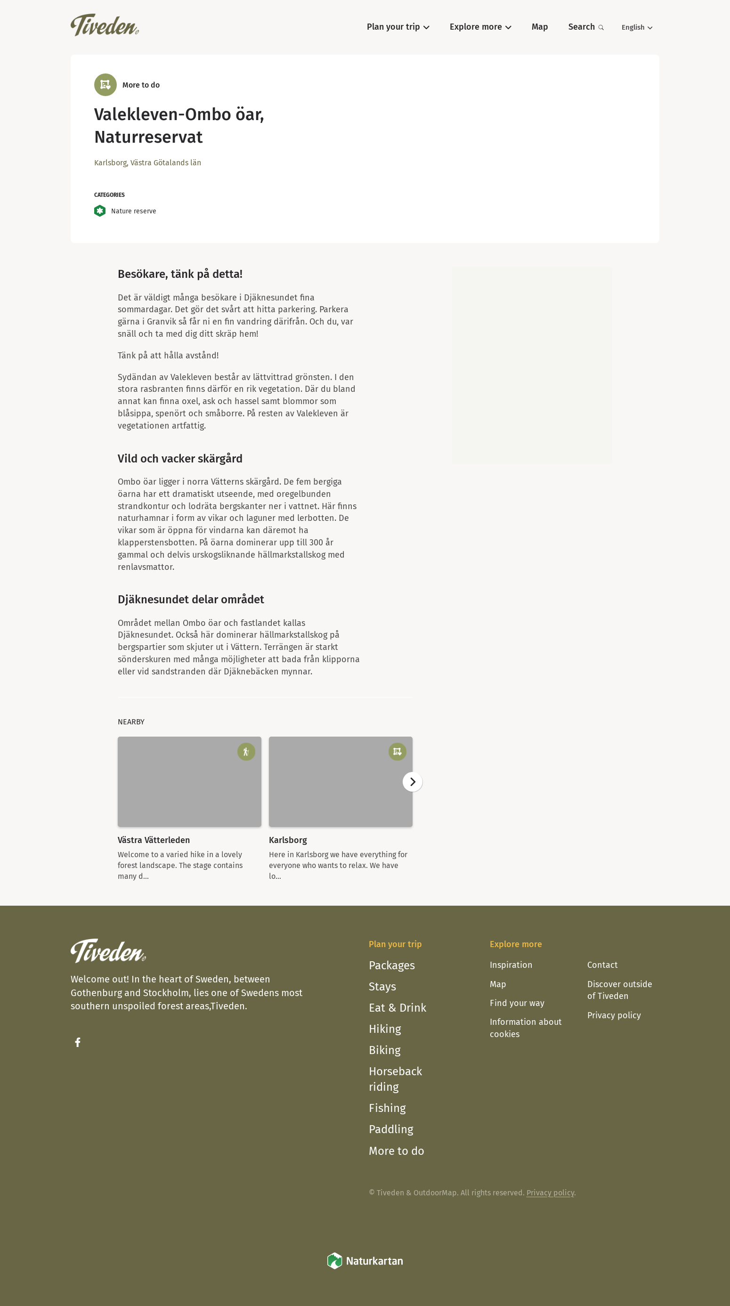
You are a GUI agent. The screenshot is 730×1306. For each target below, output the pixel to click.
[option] (189, 809)
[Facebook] (78, 1042)
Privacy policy (614, 1015)
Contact (602, 965)
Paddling (391, 1129)
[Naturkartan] (365, 1267)
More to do (396, 1151)
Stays (382, 986)
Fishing (387, 1108)
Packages (392, 965)
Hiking (385, 1029)
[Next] (412, 782)
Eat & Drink (397, 1007)
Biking (384, 1050)
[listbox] (265, 809)
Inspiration (511, 965)
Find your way (517, 1003)
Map (498, 984)
